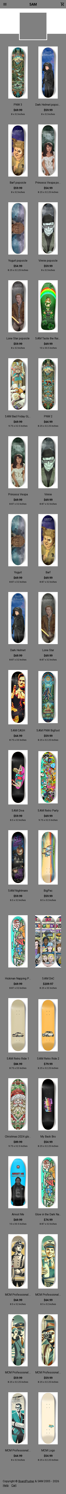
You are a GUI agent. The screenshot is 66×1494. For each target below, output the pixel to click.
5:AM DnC (48, 978)
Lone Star (48, 650)
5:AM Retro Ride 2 (48, 1058)
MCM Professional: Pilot (18, 1372)
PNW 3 (18, 104)
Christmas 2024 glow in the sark (18, 1136)
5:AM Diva (18, 810)
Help (6, 1485)
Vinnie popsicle (48, 260)
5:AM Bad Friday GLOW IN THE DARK (18, 416)
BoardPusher (26, 1481)
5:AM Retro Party (48, 810)
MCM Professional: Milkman (48, 1294)
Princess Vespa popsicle (48, 182)
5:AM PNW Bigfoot (48, 730)
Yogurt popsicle (17, 260)
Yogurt (18, 572)
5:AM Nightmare (18, 890)
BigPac (48, 890)
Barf (48, 572)
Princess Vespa (18, 494)
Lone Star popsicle (18, 338)
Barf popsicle (18, 182)
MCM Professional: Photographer (48, 1372)
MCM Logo (48, 1450)
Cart (13, 1485)
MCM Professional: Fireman (18, 1294)
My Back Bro (48, 1136)
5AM (33, 4)
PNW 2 (48, 416)
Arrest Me (18, 1214)
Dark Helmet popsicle (48, 104)
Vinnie (48, 494)
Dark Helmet (18, 650)
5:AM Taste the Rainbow (48, 338)
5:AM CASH (18, 730)
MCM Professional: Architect (18, 1450)
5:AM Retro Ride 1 (18, 1058)
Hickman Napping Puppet (18, 978)
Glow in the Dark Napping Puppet (48, 1214)
